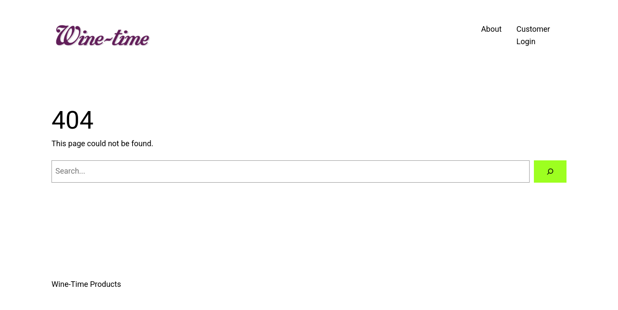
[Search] (550, 171)
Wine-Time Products (86, 284)
